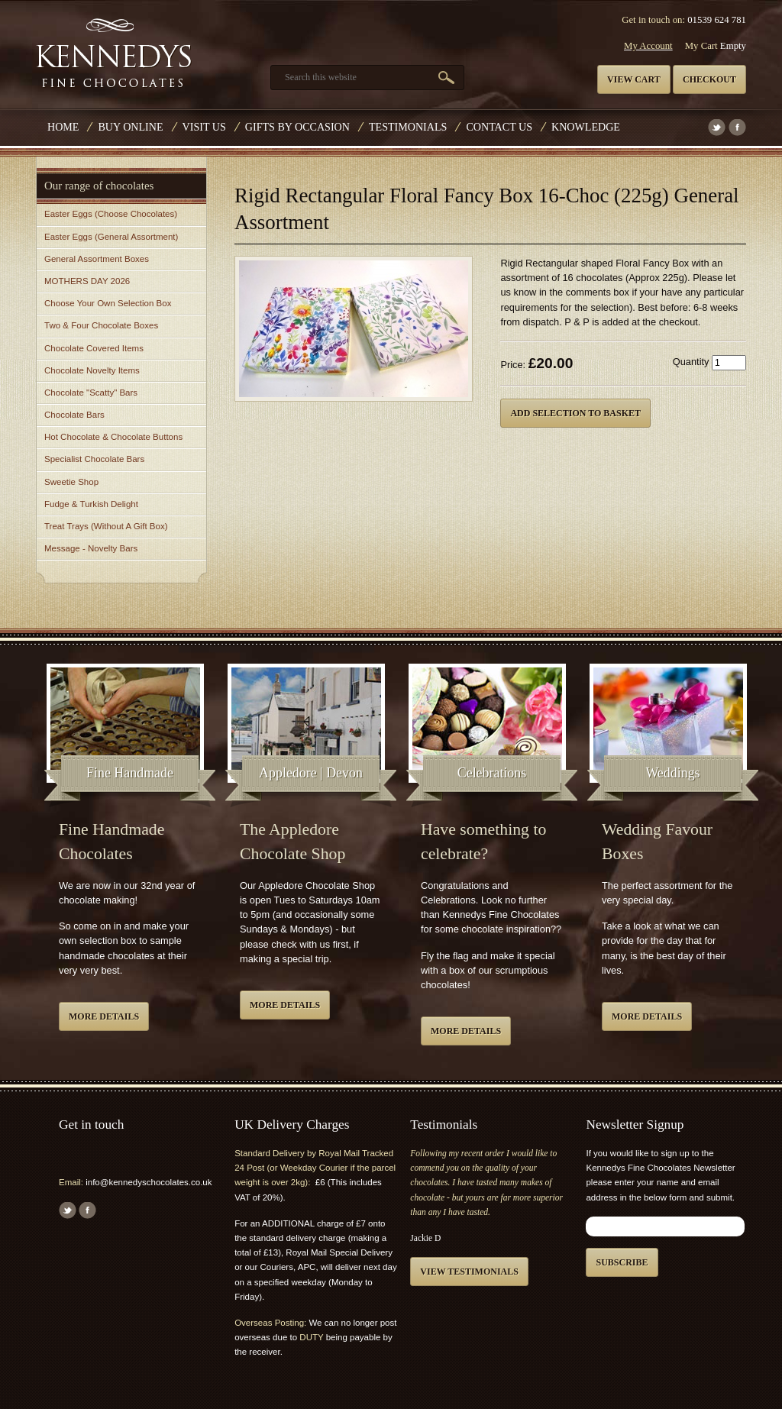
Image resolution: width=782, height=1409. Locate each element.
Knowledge (585, 127)
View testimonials (469, 1271)
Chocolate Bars (74, 414)
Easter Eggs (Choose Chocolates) (110, 213)
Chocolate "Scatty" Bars (90, 392)
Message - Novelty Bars (90, 548)
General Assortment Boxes (96, 258)
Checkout (709, 79)
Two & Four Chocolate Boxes (101, 325)
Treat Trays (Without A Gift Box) (105, 526)
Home (63, 127)
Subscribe (622, 1262)
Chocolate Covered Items (94, 348)
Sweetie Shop (71, 481)
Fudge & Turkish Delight (91, 504)
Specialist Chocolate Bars (94, 459)
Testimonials (408, 127)
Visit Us (204, 127)
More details (104, 1016)
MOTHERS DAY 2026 (87, 281)
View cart (634, 79)
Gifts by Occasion (297, 127)
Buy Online (130, 127)
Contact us (499, 127)
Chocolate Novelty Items (92, 370)
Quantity (691, 361)
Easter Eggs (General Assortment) (111, 236)
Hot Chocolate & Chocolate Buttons (113, 436)
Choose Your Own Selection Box (107, 303)
